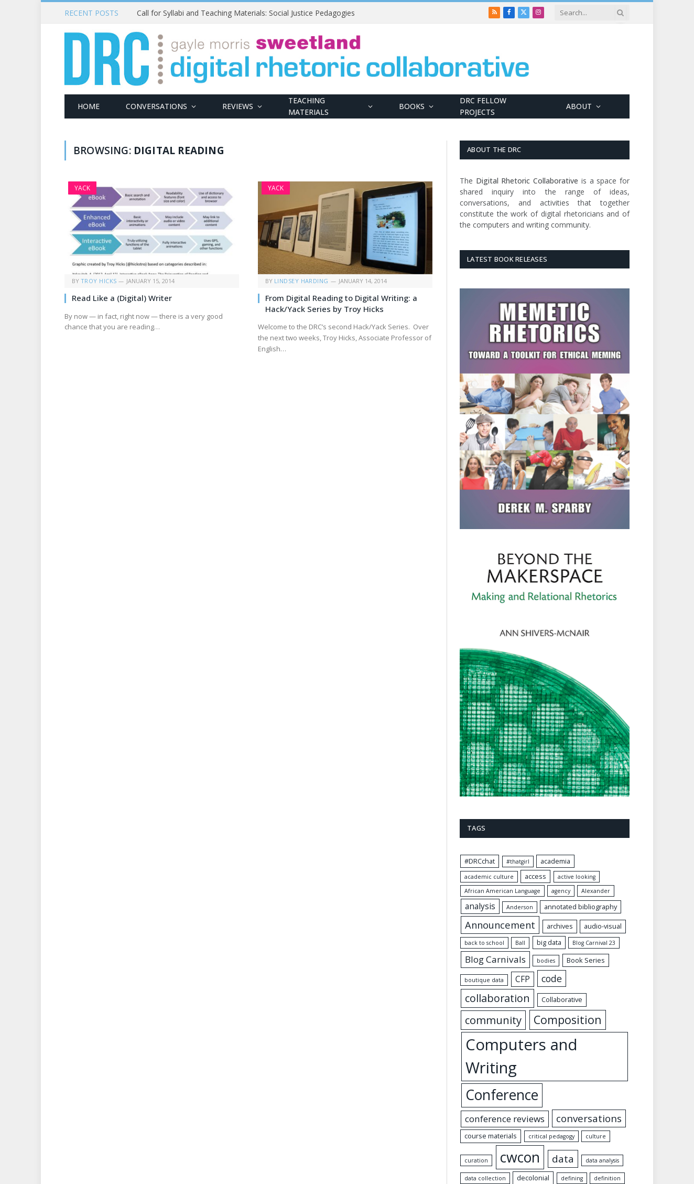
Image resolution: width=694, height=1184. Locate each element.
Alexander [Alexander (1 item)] (595, 891)
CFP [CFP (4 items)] (522, 979)
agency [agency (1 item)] (560, 891)
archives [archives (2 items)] (560, 926)
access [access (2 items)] (535, 876)
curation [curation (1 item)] (476, 1160)
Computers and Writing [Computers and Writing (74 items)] (521, 1056)
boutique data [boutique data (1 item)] (484, 980)
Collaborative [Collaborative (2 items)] (561, 999)
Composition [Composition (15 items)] (568, 1019)
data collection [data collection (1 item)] (485, 1178)
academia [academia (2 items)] (555, 861)
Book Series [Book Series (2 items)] (586, 960)
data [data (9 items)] (563, 1159)
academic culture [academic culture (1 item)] (489, 876)
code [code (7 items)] (551, 978)
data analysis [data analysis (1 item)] (602, 1160)
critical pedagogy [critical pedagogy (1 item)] (551, 1136)
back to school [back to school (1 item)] (484, 942)
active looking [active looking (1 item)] (576, 876)
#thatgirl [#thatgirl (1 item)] (517, 861)
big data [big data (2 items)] (549, 942)
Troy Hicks (98, 281)
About (579, 106)
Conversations (156, 106)
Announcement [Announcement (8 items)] (500, 924)
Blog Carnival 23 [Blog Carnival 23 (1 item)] (593, 942)
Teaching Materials (308, 106)
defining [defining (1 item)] (572, 1178)
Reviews (237, 106)
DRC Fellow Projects (483, 106)
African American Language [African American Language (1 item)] (502, 891)
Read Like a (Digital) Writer (122, 298)
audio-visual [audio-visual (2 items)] (603, 926)
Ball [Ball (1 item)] (520, 942)
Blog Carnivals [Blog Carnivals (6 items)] (495, 959)
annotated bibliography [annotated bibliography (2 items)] (580, 906)
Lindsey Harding (301, 281)
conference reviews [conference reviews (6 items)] (505, 1119)
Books (412, 106)
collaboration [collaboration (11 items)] (497, 998)
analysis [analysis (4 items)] (480, 906)
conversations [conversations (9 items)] (589, 1118)
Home (89, 106)
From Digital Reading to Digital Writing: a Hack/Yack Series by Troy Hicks (341, 303)
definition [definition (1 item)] (607, 1178)
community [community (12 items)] (493, 1020)
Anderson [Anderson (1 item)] (519, 907)
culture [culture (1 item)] (595, 1136)
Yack (82, 188)
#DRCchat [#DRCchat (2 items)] (479, 861)
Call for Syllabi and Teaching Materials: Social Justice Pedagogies (246, 13)
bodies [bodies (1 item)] (546, 960)
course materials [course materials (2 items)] (490, 1135)
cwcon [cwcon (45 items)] (520, 1157)
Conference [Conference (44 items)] (501, 1094)
